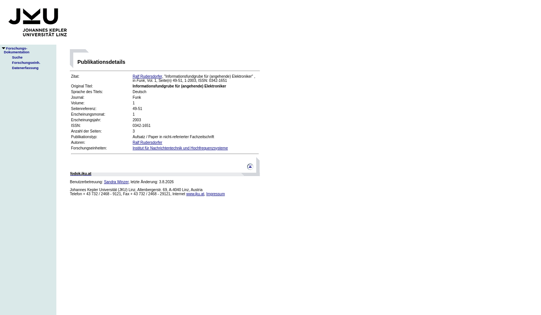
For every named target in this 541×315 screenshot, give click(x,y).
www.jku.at (195, 194)
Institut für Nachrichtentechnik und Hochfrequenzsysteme (180, 148)
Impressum (215, 194)
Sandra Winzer (116, 182)
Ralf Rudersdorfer (147, 76)
